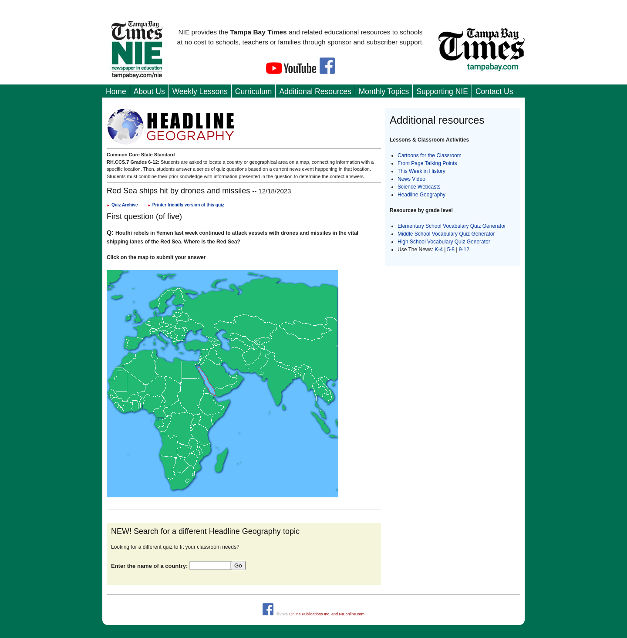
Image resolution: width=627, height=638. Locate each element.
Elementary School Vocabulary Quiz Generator (452, 226)
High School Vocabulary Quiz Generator (444, 242)
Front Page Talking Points (427, 163)
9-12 (464, 249)
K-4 (439, 249)
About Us (149, 91)
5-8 (451, 249)
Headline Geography (421, 195)
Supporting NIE (442, 91)
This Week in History (421, 171)
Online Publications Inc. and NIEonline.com (326, 614)
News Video (411, 179)
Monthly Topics (384, 91)
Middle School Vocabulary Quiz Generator (446, 234)
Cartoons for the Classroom (430, 155)
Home (116, 91)
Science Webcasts (419, 187)
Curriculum (253, 91)
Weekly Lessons (200, 91)
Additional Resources (315, 91)
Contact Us (494, 91)
